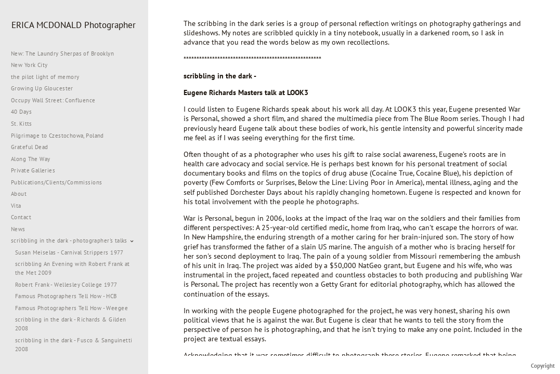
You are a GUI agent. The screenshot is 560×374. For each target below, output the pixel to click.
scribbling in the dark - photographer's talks (73, 240)
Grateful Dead (29, 147)
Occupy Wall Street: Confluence (53, 100)
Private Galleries (33, 170)
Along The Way (34, 159)
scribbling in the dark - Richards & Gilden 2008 (70, 324)
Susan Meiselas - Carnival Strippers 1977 (69, 252)
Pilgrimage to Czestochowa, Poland (57, 135)
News (18, 229)
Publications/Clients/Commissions (56, 182)
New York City (33, 65)
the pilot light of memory (45, 77)
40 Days (21, 111)
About (19, 193)
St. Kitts (21, 123)
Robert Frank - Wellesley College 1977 (66, 284)
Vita (16, 205)
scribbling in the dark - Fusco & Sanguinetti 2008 (73, 345)
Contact (21, 217)
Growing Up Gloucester (42, 88)
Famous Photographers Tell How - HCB (66, 296)
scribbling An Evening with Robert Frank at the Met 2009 (72, 268)
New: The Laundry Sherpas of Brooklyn (62, 53)
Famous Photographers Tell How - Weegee (71, 308)
